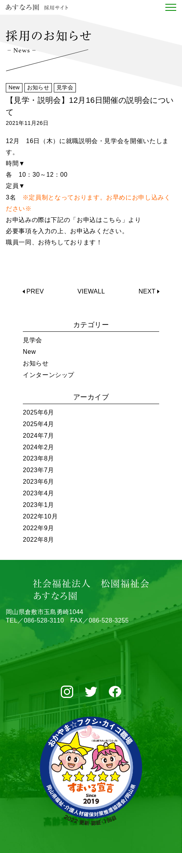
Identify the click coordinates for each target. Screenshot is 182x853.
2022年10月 (40, 516)
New (29, 351)
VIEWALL (91, 291)
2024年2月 (38, 447)
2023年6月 (38, 481)
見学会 (32, 340)
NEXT (147, 291)
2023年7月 (38, 470)
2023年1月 (38, 505)
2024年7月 (38, 435)
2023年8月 (38, 458)
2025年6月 (38, 412)
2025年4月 (38, 424)
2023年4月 (38, 493)
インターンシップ (48, 375)
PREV (35, 291)
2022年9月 (38, 528)
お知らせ (36, 363)
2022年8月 (38, 539)
